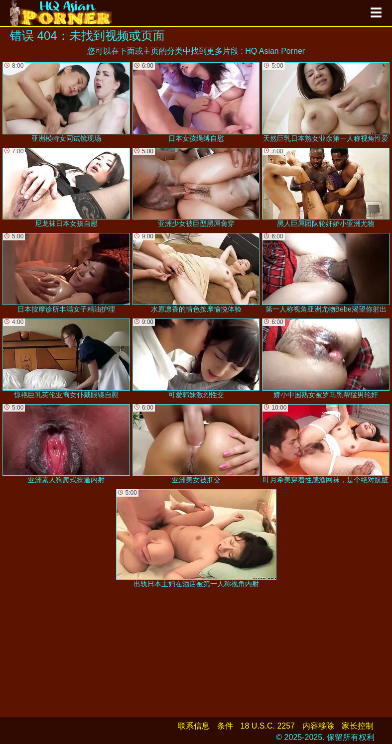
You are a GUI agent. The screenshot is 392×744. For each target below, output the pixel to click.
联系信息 (194, 726)
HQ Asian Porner (275, 51)
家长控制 (358, 726)
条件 (225, 726)
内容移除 (318, 726)
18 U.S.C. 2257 (268, 726)
